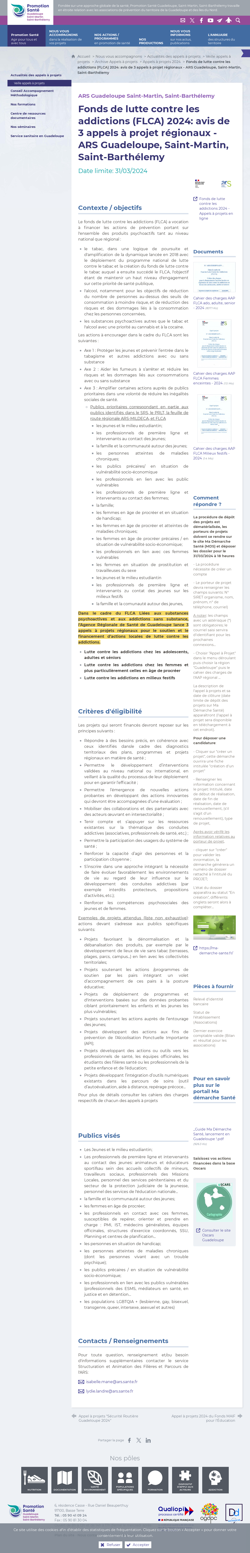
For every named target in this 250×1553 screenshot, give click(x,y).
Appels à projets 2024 (162, 62)
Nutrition (34, 1480)
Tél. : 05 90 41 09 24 (71, 1515)
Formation (155, 1480)
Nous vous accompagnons (119, 56)
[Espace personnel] (228, 20)
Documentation (65, 1480)
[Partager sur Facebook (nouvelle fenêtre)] (129, 1440)
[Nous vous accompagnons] (68, 36)
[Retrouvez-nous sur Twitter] (192, 20)
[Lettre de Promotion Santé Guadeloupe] (219, 20)
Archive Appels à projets (116, 62)
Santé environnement (95, 1480)
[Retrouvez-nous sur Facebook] (201, 20)
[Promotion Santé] (26, 36)
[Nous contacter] (183, 20)
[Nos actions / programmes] (113, 36)
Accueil (84, 56)
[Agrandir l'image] (214, 185)
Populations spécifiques (125, 1480)
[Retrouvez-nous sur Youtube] (210, 20)
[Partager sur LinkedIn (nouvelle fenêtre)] (148, 1440)
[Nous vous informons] (186, 36)
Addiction (215, 1480)
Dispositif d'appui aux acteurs (185, 1480)
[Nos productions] (151, 36)
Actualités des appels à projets (174, 56)
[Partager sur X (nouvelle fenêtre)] (139, 1440)
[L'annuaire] (223, 36)
